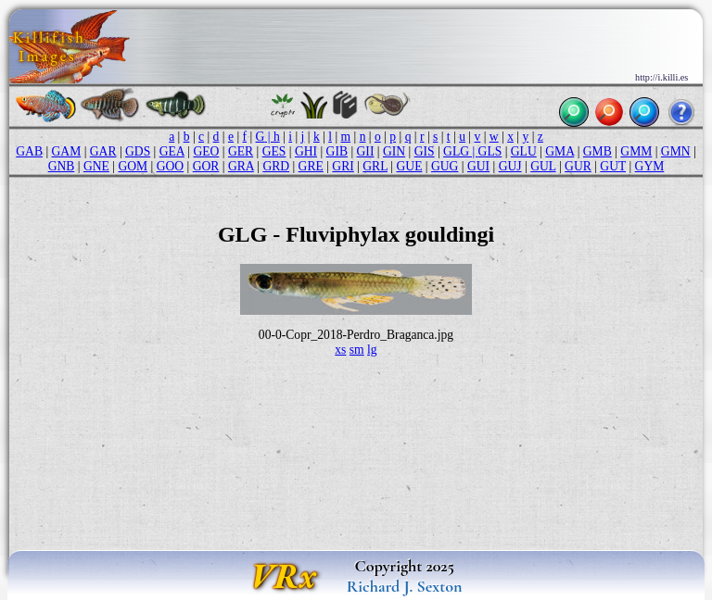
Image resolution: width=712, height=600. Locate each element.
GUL (542, 166)
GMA (559, 151)
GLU (524, 151)
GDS (137, 151)
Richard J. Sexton (405, 586)
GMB (597, 151)
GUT (613, 166)
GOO (170, 166)
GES (274, 151)
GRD (275, 166)
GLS (490, 151)
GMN (676, 151)
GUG (444, 166)
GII (366, 151)
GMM (636, 151)
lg (372, 349)
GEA (171, 151)
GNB (61, 166)
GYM (650, 166)
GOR (206, 166)
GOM (132, 166)
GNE (96, 166)
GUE (410, 166)
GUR (578, 166)
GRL (375, 166)
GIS (424, 151)
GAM (67, 151)
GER (240, 151)
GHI (306, 151)
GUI (478, 166)
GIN (394, 151)
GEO (206, 151)
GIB (337, 151)
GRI (342, 166)
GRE (311, 166)
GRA (241, 166)
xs (340, 349)
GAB (29, 151)
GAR (103, 151)
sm (357, 349)
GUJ (510, 166)
